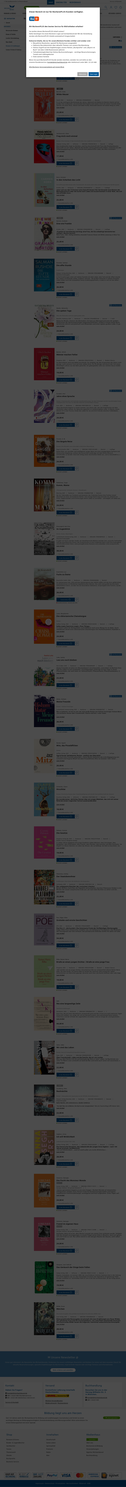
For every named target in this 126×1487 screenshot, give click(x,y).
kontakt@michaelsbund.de (57, 62)
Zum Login (93, 74)
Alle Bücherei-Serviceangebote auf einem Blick (46, 67)
